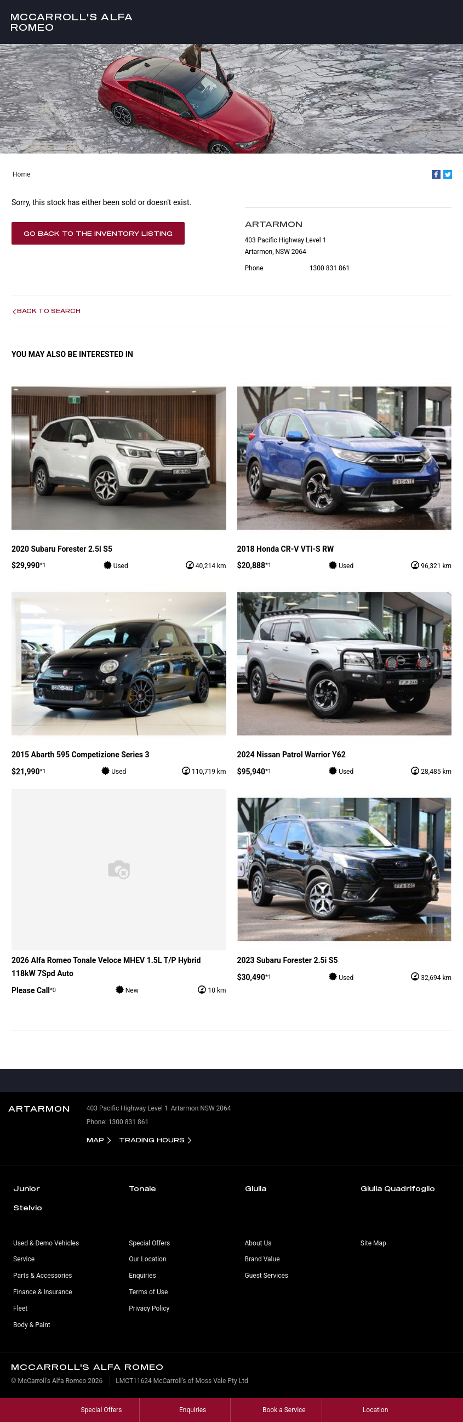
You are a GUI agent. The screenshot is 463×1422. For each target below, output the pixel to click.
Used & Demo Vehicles (46, 1243)
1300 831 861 (330, 268)
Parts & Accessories (42, 1275)
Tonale (142, 1188)
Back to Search (49, 311)
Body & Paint (31, 1325)
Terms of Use (148, 1292)
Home (21, 174)
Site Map (373, 1243)
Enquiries (142, 1275)
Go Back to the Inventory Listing (98, 233)
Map (95, 1139)
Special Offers (149, 1243)
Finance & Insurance (42, 1292)
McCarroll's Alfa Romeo (71, 22)
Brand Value (262, 1259)
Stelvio (27, 1207)
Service (24, 1259)
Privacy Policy (149, 1308)
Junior (26, 1188)
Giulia (255, 1188)
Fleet (20, 1308)
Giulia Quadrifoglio (398, 1188)
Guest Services (266, 1275)
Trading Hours (152, 1139)
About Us (258, 1243)
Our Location (147, 1259)
